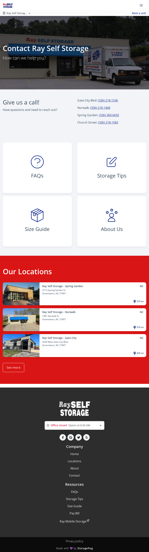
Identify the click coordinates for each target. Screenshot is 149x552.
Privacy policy (74, 541)
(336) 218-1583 (108, 122)
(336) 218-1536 (108, 100)
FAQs (74, 492)
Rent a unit (139, 13)
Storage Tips (74, 499)
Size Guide (74, 506)
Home (74, 454)
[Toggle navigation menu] (142, 5)
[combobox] (74, 425)
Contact (74, 475)
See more (13, 367)
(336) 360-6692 (109, 115)
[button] (63, 437)
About (74, 468)
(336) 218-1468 (100, 108)
